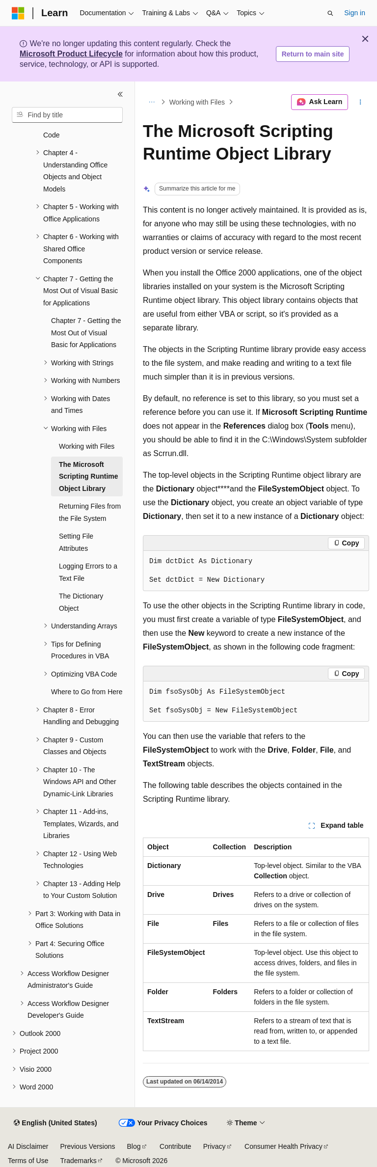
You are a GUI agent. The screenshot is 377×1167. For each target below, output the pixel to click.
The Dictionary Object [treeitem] (81, 602)
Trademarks (78, 1161)
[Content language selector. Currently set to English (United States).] (55, 1123)
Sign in (354, 13)
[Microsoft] (18, 13)
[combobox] (67, 115)
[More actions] (360, 102)
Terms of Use (28, 1161)
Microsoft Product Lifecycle (71, 54)
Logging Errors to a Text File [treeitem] (88, 572)
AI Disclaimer (28, 1146)
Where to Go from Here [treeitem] (87, 692)
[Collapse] (120, 94)
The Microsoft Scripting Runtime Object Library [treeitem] (88, 476)
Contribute (175, 1146)
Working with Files (197, 102)
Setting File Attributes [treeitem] (76, 542)
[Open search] (330, 13)
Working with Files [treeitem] (86, 446)
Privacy (214, 1146)
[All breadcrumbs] (151, 102)
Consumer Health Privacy (283, 1146)
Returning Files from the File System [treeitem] (90, 512)
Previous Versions (87, 1146)
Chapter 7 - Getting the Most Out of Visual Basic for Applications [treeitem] (86, 333)
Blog (134, 1146)
